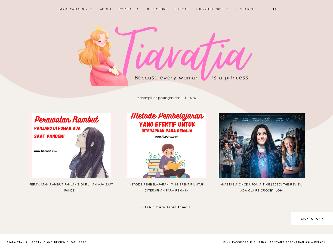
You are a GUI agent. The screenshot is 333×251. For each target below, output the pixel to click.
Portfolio (129, 9)
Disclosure (156, 9)
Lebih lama (179, 207)
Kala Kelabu (315, 242)
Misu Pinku (259, 242)
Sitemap (181, 9)
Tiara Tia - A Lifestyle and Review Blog (41, 242)
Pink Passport (236, 242)
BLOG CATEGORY (73, 9)
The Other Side (210, 9)
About (106, 9)
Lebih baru (154, 207)
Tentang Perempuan (287, 242)
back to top (312, 218)
